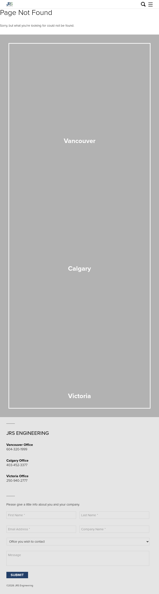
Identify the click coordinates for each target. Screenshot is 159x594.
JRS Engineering (27, 433)
